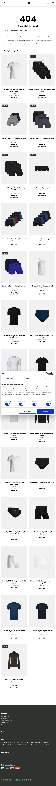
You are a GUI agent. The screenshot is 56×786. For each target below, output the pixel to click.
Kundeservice (5, 716)
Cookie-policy (5, 723)
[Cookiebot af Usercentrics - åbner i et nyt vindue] (47, 373)
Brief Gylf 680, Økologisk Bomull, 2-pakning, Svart (14, 533)
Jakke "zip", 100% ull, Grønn (14, 679)
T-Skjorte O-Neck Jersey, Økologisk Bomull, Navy (14, 631)
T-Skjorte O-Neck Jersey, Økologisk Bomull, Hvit (14, 90)
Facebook (4, 756)
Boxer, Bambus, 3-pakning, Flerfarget (14, 139)
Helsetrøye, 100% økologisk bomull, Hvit (42, 287)
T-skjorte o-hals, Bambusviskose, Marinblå (42, 631)
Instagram (3, 758)
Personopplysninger (6, 721)
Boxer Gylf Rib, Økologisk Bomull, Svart (42, 532)
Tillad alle (45, 411)
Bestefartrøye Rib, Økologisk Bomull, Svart (42, 434)
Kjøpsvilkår (4, 718)
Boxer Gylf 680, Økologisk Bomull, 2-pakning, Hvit (42, 582)
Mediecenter (4, 725)
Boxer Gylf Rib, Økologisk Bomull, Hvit (14, 581)
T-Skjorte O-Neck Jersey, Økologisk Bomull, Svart (14, 336)
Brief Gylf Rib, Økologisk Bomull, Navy (42, 335)
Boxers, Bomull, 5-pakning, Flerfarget (14, 239)
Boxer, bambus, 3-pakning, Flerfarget (14, 286)
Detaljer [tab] (28, 378)
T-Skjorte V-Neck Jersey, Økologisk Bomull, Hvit (14, 483)
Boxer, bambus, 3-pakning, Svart (42, 188)
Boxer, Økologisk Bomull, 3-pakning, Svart (14, 189)
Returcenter (5, 732)
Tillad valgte (27, 411)
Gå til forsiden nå (32, 44)
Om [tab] (46, 378)
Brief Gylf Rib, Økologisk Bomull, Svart (42, 483)
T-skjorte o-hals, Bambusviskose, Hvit (14, 433)
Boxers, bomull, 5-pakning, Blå (42, 239)
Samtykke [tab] (10, 378)
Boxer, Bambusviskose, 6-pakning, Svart (42, 89)
